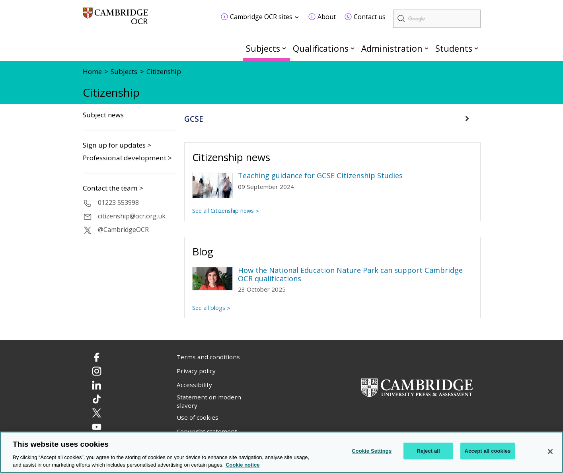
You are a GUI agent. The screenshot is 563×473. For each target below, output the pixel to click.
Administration (392, 48)
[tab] (332, 119)
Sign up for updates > (117, 145)
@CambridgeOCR (123, 229)
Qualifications (321, 48)
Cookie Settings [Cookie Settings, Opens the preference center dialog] (372, 451)
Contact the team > (113, 188)
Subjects (263, 48)
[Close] (550, 452)
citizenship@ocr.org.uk (132, 216)
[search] (437, 18)
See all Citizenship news (223, 210)
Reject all (428, 451)
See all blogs (208, 307)
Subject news (103, 115)
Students (453, 48)
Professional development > (127, 157)
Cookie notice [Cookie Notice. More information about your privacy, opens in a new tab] (242, 466)
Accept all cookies (488, 451)
